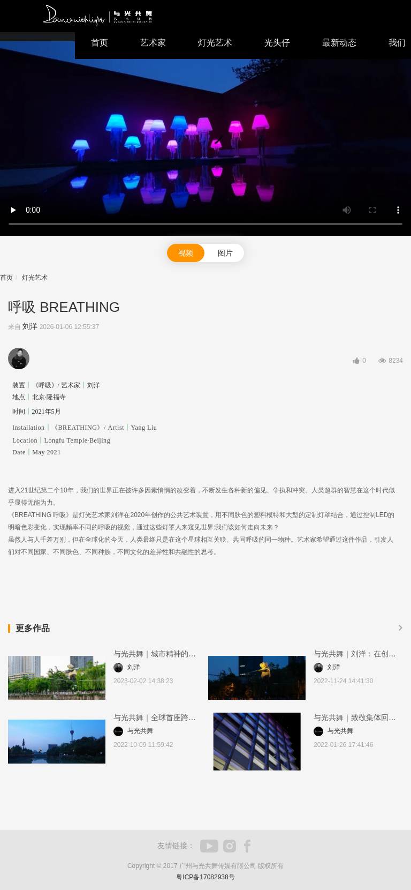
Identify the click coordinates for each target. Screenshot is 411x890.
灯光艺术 (215, 42)
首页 (99, 42)
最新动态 (339, 42)
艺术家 (153, 42)
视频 (185, 253)
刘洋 (29, 326)
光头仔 (277, 42)
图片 (225, 253)
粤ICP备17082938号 (205, 877)
